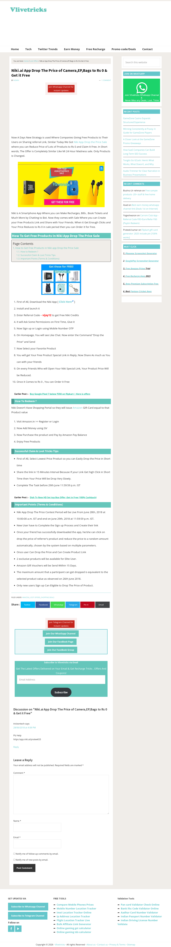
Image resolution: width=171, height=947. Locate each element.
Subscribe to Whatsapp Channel (28, 906)
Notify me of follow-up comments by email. (37, 853)
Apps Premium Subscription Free (142, 283)
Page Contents (23, 244)
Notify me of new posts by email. (32, 859)
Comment (19, 772)
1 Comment (106, 80)
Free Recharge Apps (135, 276)
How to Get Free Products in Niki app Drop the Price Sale (47, 248)
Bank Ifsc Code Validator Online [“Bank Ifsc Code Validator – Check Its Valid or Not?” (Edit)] (140, 908)
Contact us (102, 944)
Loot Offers (35, 597)
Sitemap (131, 944)
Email (17, 837)
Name (17, 820)
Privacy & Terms (117, 944)
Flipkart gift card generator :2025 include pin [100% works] (140, 233)
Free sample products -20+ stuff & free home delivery (140, 194)
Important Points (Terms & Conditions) (39, 258)
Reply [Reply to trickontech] (16, 746)
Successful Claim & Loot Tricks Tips (37, 255)
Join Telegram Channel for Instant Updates (61, 624)
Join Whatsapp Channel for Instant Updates (61, 88)
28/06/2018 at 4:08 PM (24, 727)
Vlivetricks (28, 9)
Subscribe (61, 692)
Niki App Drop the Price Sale (90, 142)
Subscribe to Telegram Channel (27, 915)
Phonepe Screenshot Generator (141, 253)
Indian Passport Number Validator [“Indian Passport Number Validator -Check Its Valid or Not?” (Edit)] (141, 916)
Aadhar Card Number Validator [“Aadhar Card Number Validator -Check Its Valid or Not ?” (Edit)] (139, 912)
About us (91, 944)
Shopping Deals (47, 597)
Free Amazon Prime (135, 268)
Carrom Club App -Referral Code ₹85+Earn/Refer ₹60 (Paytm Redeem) (141, 219)
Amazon (77, 407)
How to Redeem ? (29, 251)
